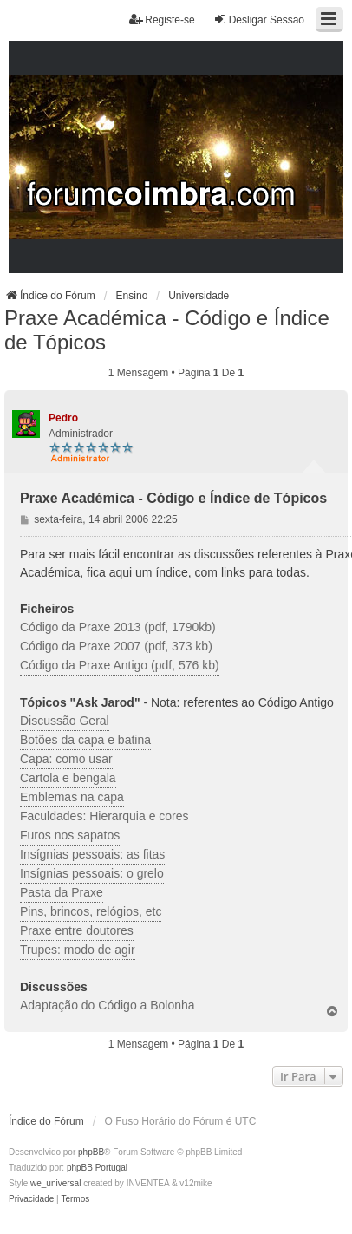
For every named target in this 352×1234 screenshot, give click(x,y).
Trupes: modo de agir (77, 950)
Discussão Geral (64, 721)
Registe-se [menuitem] (161, 19)
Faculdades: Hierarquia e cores (104, 816)
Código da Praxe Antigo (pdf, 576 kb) (119, 665)
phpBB (91, 1152)
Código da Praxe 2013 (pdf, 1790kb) (118, 627)
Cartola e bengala (68, 778)
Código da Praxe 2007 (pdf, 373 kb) (116, 646)
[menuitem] (31, 1199)
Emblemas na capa (72, 797)
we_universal (55, 1183)
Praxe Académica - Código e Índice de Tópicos (166, 330)
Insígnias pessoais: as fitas (92, 854)
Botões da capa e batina (85, 740)
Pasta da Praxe (61, 892)
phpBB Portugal (97, 1167)
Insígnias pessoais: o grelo (92, 873)
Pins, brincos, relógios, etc (90, 911)
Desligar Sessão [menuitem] (258, 19)
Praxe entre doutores (77, 930)
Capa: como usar (66, 759)
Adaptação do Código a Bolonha (107, 1005)
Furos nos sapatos (70, 835)
